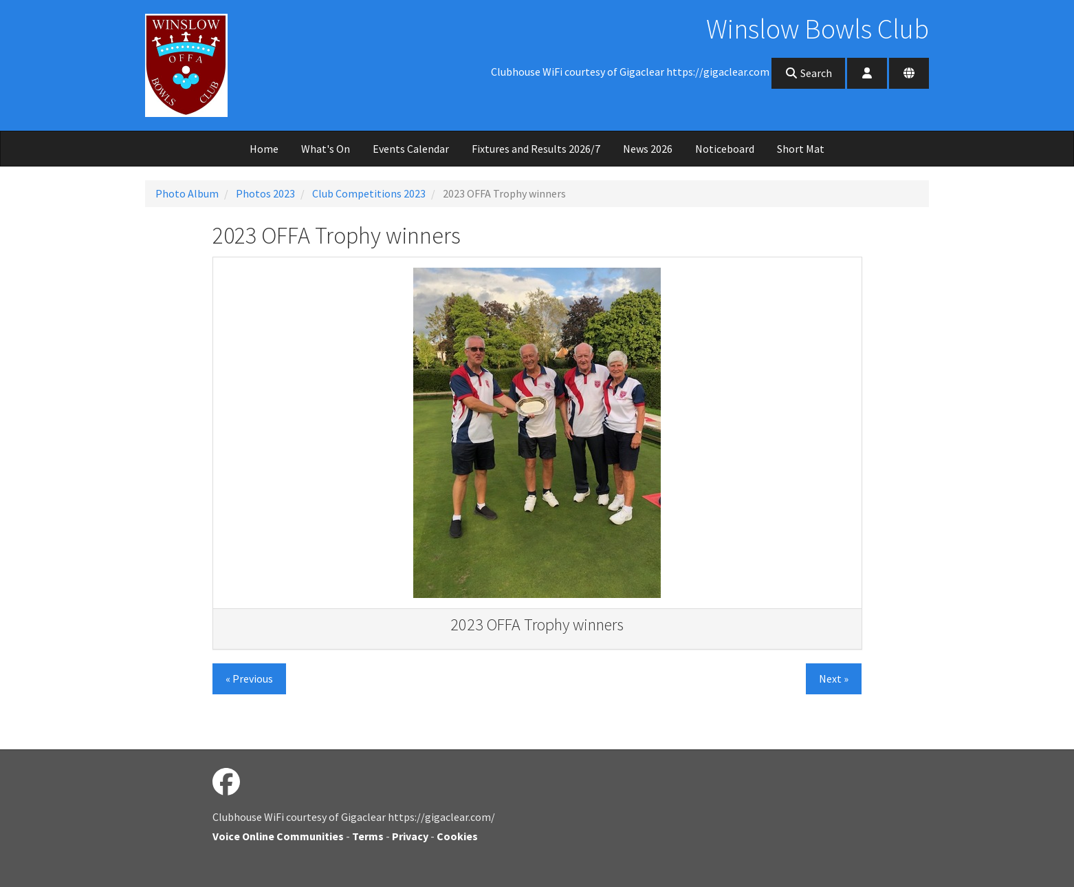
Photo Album (187, 193)
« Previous (249, 678)
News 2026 (647, 149)
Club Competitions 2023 (369, 193)
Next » (833, 678)
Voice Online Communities (278, 836)
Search (808, 73)
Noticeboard (724, 149)
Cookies (457, 836)
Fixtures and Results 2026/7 (536, 149)
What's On (325, 149)
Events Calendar (411, 149)
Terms (368, 836)
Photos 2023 (265, 193)
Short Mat (800, 149)
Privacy (410, 836)
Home (264, 149)
